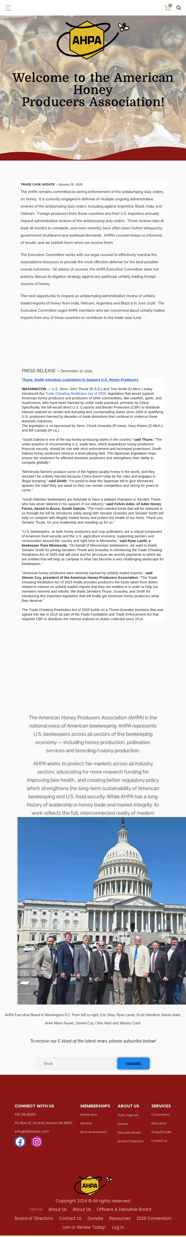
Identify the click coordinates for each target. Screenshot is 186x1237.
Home (36, 1211)
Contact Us (157, 1143)
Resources (157, 1126)
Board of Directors (130, 1144)
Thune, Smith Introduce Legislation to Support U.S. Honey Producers (80, 380)
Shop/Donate (159, 1134)
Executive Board (128, 1135)
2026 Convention (154, 1220)
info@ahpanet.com (34, 1133)
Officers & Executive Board (124, 1211)
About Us (57, 1211)
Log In (118, 1229)
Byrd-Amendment (94, 1134)
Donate (95, 1220)
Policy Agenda (127, 1117)
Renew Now (89, 1117)
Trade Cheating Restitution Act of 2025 (75, 393)
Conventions (158, 1117)
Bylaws (122, 1126)
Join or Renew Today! (84, 1229)
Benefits (87, 1126)
